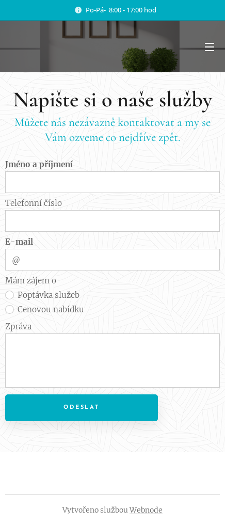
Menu (209, 46)
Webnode (146, 510)
